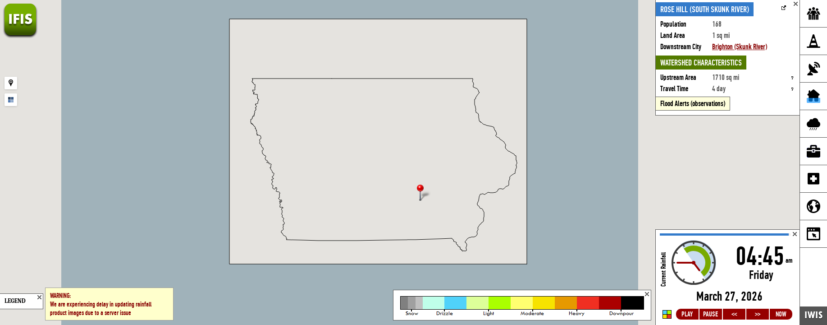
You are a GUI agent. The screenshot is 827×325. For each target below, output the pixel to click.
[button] (424, 193)
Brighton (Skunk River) (739, 46)
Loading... (727, 277)
